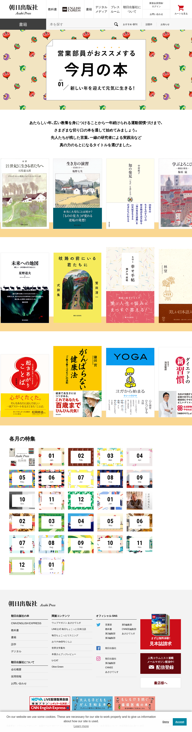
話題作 (149, 24)
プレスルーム (115, 9)
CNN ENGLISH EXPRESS (26, 623)
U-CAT (55, 660)
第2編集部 (110, 633)
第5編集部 (127, 624)
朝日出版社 (23, 9)
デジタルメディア (101, 9)
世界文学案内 (58, 647)
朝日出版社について (132, 9)
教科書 (52, 9)
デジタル (16, 651)
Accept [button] (179, 721)
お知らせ (165, 24)
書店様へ (160, 682)
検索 (116, 24)
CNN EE (71, 9)
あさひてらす (128, 633)
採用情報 (16, 676)
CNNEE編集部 (129, 629)
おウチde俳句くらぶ (62, 641)
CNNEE (109, 667)
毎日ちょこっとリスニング (65, 635)
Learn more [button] (81, 726)
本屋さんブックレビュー (64, 654)
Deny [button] (165, 721)
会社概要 (16, 669)
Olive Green (58, 666)
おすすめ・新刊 (130, 24)
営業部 (108, 624)
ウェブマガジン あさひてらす (66, 622)
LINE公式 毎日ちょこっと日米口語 (69, 629)
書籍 (89, 9)
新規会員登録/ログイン (156, 4)
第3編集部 (110, 637)
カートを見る (181, 13)
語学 (13, 644)
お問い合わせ (156, 14)
